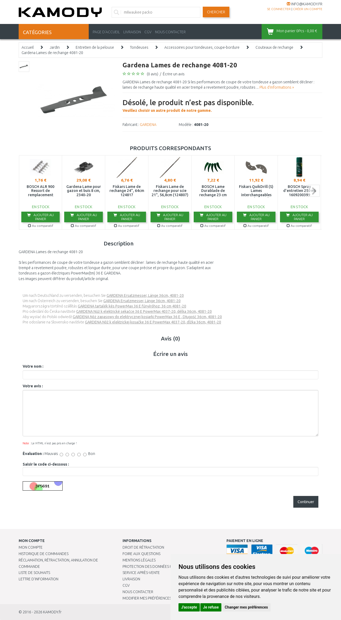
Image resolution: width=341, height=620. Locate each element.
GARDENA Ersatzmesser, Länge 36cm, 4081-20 (145, 295)
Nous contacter (138, 592)
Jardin (55, 47)
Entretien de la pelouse (95, 47)
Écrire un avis (174, 74)
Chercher (216, 12)
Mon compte (31, 547)
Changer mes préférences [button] (246, 607)
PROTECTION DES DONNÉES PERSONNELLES (159, 566)
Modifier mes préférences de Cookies (158, 598)
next (314, 191)
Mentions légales (139, 560)
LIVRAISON (132, 32)
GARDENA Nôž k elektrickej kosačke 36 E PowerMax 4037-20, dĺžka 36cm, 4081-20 (153, 322)
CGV (148, 32)
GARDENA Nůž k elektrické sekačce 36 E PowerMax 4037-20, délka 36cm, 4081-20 (144, 311)
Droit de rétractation (143, 547)
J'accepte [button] (189, 607)
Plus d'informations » (276, 87)
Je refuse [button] (211, 607)
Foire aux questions (141, 554)
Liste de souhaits (34, 572)
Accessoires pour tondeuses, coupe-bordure (201, 47)
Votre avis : (33, 386)
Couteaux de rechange (274, 47)
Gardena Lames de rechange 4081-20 (52, 53)
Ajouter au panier (40, 217)
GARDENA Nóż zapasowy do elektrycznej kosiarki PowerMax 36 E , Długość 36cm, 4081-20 (147, 317)
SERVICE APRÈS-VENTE (141, 572)
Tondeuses (139, 47)
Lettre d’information (38, 579)
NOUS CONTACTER (170, 32)
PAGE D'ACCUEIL (106, 32)
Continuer (306, 502)
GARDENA (148, 124)
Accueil (28, 47)
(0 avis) (152, 74)
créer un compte (307, 9)
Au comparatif (40, 225)
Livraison (131, 579)
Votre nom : (33, 366)
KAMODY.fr (52, 612)
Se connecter (279, 9)
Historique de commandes (43, 554)
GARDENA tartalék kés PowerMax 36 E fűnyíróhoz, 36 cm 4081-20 (132, 306)
